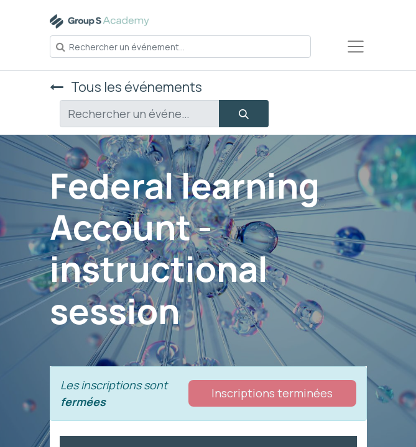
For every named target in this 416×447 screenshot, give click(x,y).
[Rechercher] (244, 113)
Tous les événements (126, 87)
